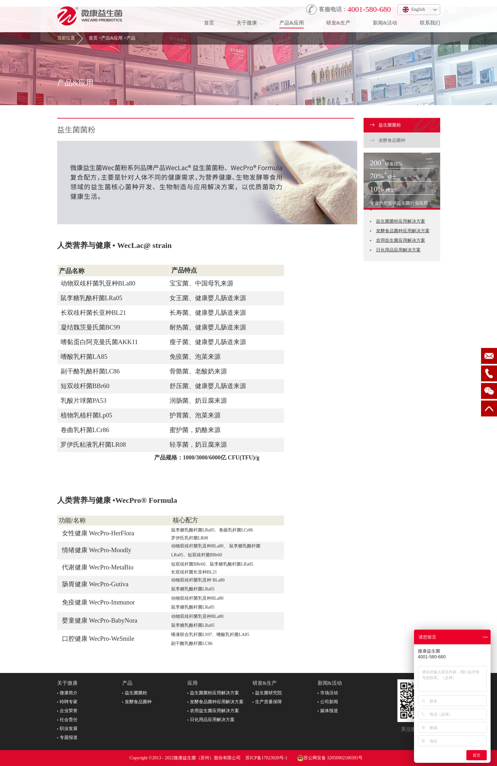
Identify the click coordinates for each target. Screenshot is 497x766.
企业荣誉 (67, 710)
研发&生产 (338, 22)
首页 (209, 22)
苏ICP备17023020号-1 (266, 757)
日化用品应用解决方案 (398, 250)
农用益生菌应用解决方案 (400, 240)
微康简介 (67, 692)
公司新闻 (328, 701)
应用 (192, 683)
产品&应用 (291, 22)
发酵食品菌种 (388, 140)
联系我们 (430, 22)
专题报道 (67, 737)
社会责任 (67, 719)
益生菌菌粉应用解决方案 (400, 221)
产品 (130, 38)
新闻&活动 (385, 22)
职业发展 (67, 728)
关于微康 (247, 22)
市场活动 (328, 692)
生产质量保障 (267, 701)
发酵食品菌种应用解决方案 (403, 230)
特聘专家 (67, 701)
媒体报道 (328, 710)
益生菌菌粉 (385, 125)
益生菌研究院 (267, 692)
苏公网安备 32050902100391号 (330, 758)
